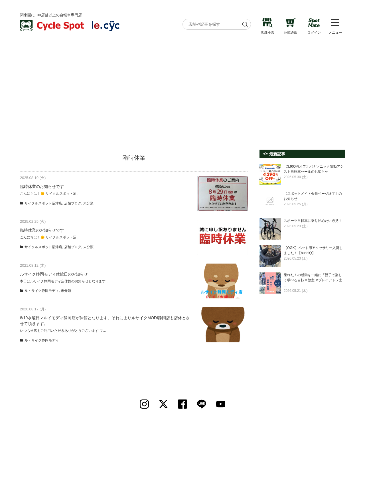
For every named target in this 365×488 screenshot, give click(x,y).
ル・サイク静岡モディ (42, 291)
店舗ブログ (72, 203)
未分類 (88, 203)
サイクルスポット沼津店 (43, 203)
